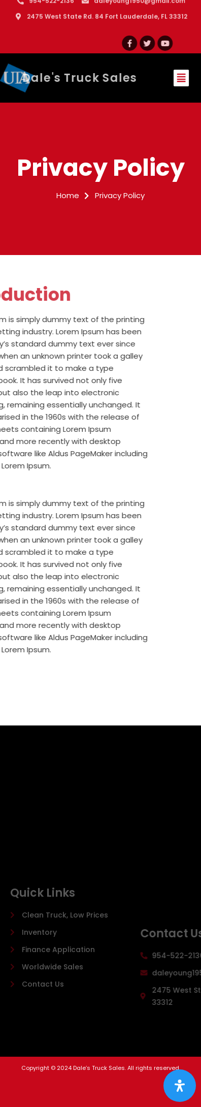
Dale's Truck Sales (69, 78)
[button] (182, 77)
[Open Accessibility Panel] (179, 1085)
